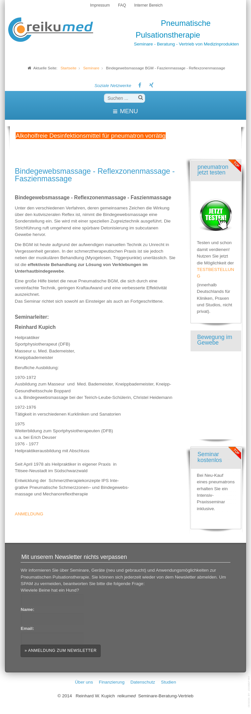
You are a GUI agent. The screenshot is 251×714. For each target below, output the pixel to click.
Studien (168, 682)
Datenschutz (142, 682)
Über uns (84, 682)
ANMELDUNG (29, 513)
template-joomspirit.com (249, 691)
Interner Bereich (148, 5)
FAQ (122, 5)
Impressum (100, 5)
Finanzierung (112, 682)
